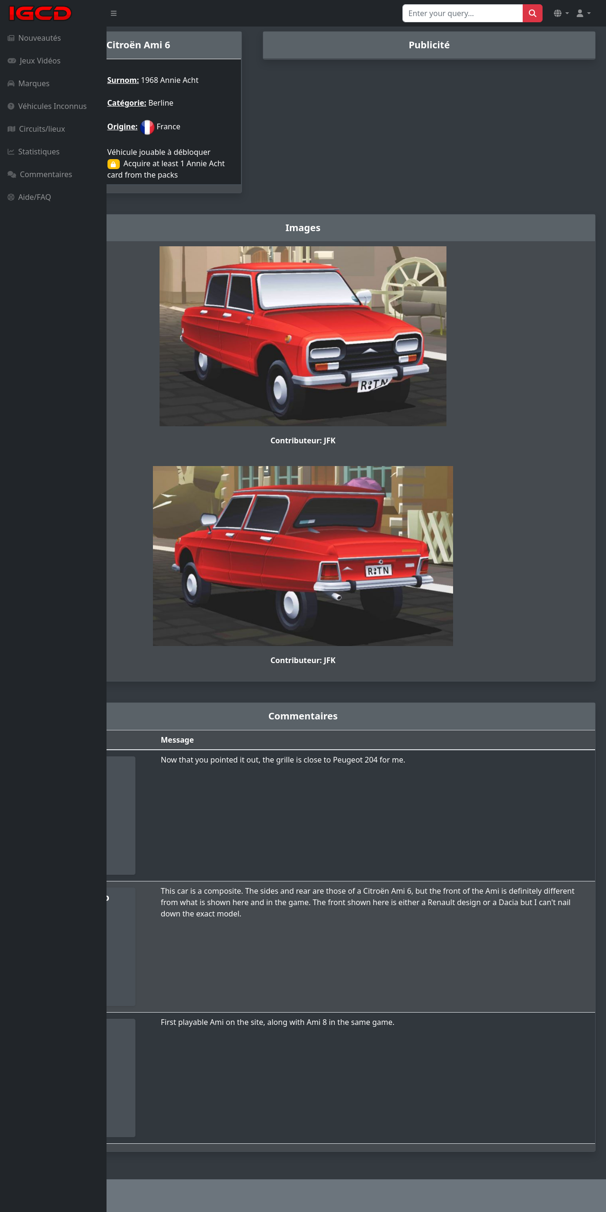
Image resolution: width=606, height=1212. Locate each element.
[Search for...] (462, 13)
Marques (29, 83)
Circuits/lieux (36, 129)
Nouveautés (34, 38)
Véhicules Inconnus (47, 106)
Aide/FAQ (29, 197)
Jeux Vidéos (34, 60)
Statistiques (34, 151)
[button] (561, 13)
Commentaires (40, 174)
